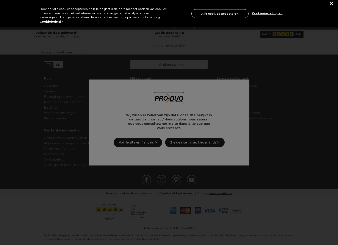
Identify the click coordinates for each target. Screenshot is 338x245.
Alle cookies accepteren (220, 13)
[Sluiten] (331, 3)
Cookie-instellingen (267, 13)
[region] (169, 13)
